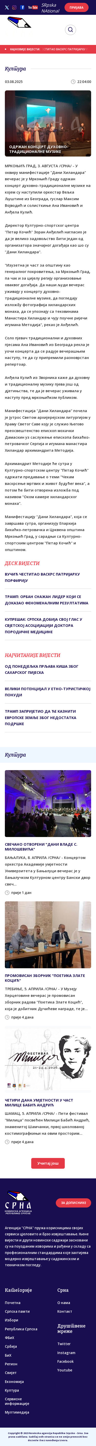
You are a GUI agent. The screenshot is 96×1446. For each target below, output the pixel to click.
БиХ (8, 1355)
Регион (11, 1364)
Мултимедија (17, 1412)
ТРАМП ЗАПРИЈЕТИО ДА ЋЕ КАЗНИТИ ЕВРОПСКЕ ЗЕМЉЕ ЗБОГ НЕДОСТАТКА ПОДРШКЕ (40, 717)
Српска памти (17, 1311)
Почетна (12, 1302)
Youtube (64, 1370)
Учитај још (48, 1163)
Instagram (66, 1353)
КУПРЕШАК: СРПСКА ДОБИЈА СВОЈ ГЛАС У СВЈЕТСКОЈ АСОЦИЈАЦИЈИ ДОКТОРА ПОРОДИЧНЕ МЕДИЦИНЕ (43, 625)
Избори (11, 1320)
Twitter (64, 1344)
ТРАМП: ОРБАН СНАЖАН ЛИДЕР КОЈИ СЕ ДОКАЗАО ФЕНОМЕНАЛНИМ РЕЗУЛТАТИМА (46, 599)
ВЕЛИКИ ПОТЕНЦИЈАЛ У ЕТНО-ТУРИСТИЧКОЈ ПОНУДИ (47, 691)
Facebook (65, 1361)
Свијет (11, 1372)
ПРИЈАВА (76, 7)
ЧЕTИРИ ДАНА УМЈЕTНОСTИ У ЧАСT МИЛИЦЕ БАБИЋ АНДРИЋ (39, 1102)
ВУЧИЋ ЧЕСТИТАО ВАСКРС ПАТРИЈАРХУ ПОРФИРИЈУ (42, 577)
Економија (14, 1381)
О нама (63, 1302)
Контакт (64, 1311)
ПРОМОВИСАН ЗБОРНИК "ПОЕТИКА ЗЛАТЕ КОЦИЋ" (45, 978)
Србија (11, 1346)
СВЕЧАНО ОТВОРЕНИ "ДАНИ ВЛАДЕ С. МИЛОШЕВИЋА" (41, 847)
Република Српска (21, 1329)
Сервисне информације (17, 1401)
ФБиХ (9, 1337)
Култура (12, 1390)
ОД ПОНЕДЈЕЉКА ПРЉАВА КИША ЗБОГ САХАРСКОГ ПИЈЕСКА (41, 669)
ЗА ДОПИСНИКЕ (73, 1203)
